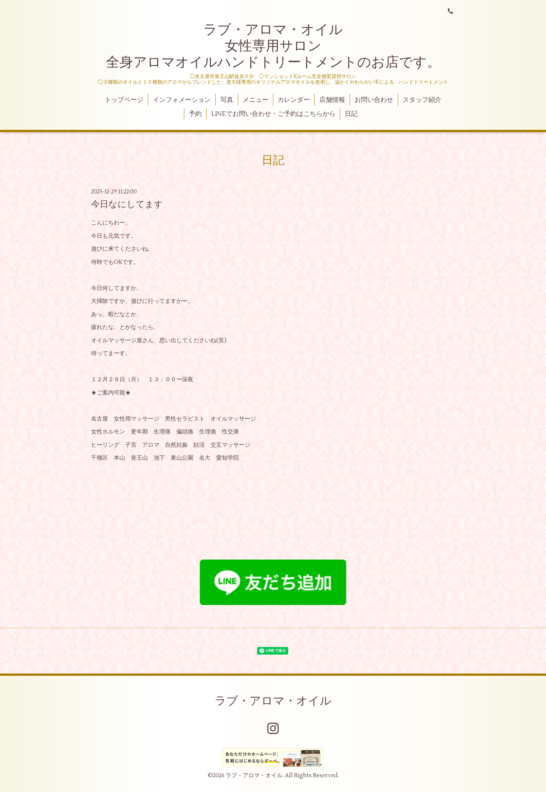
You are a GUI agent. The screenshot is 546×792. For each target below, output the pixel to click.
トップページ (124, 100)
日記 (351, 114)
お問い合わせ (374, 100)
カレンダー (294, 100)
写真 (226, 100)
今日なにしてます (127, 204)
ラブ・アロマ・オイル (273, 701)
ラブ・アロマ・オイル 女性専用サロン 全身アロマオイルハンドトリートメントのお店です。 (273, 46)
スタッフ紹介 (422, 100)
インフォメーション (182, 100)
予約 (195, 114)
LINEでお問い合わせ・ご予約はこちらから (273, 114)
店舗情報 (332, 100)
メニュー (255, 100)
